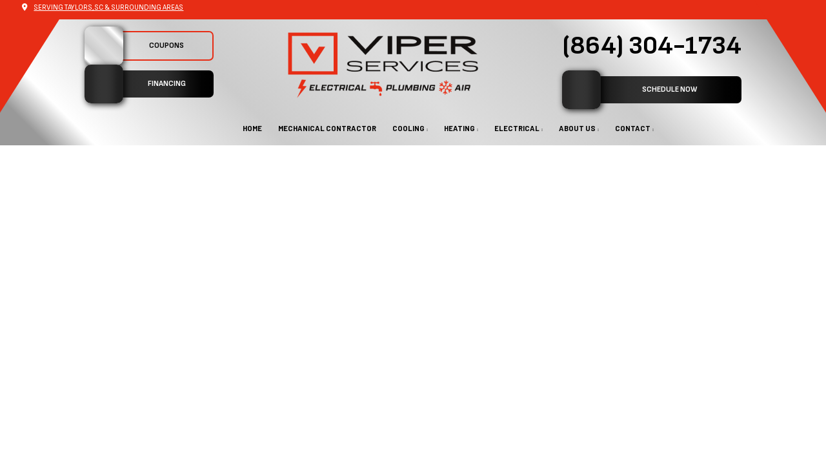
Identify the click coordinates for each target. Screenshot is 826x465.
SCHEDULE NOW (629, 89)
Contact (632, 128)
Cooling (408, 128)
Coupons (134, 46)
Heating (459, 128)
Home (252, 128)
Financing (135, 84)
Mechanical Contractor (327, 128)
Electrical (516, 128)
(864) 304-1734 (651, 46)
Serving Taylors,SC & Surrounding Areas (108, 7)
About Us (577, 128)
